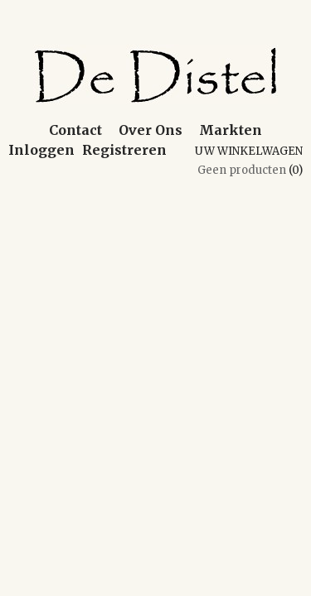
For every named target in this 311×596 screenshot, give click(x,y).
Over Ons (150, 130)
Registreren (124, 150)
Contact (75, 130)
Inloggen (41, 150)
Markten (230, 130)
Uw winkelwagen (249, 151)
